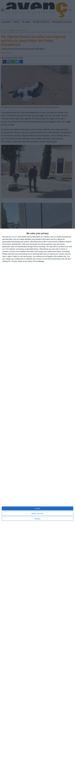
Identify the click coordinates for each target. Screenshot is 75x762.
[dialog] (37, 495)
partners (14, 237)
